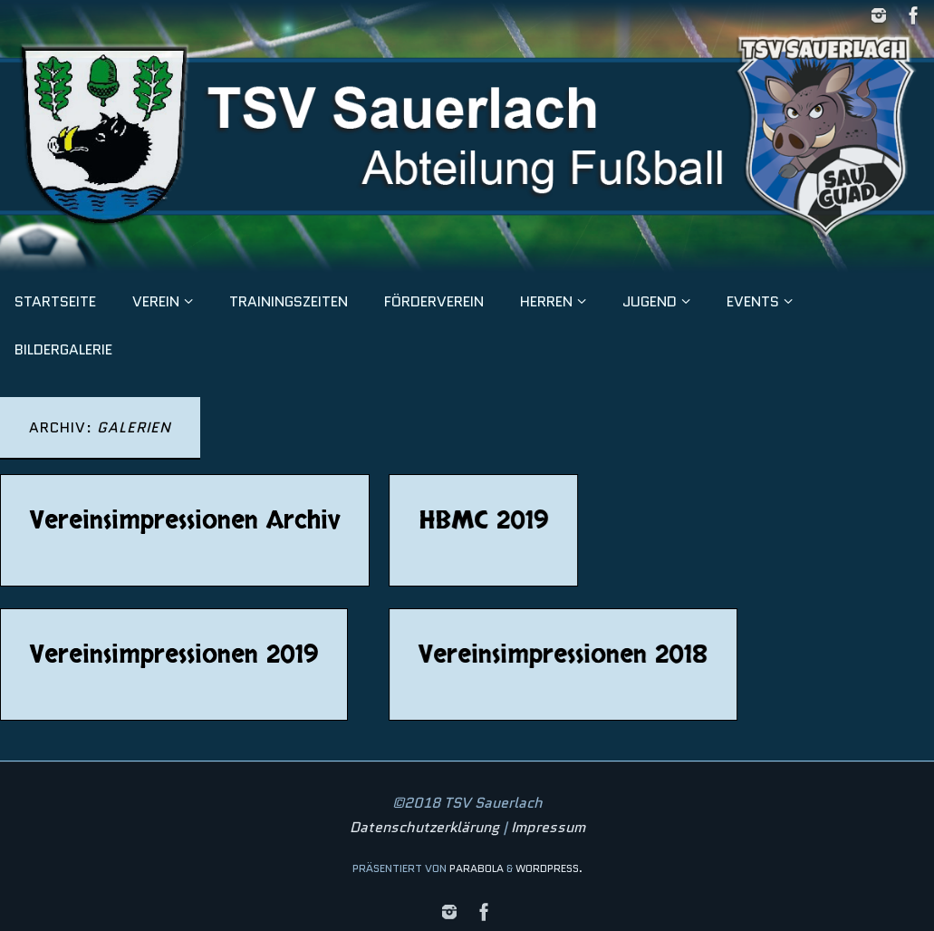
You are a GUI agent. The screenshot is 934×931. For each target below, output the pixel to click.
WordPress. (549, 868)
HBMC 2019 (484, 520)
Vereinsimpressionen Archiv (185, 520)
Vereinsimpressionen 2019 (174, 654)
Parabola (476, 868)
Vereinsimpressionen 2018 (563, 654)
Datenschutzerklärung (424, 827)
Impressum (548, 827)
